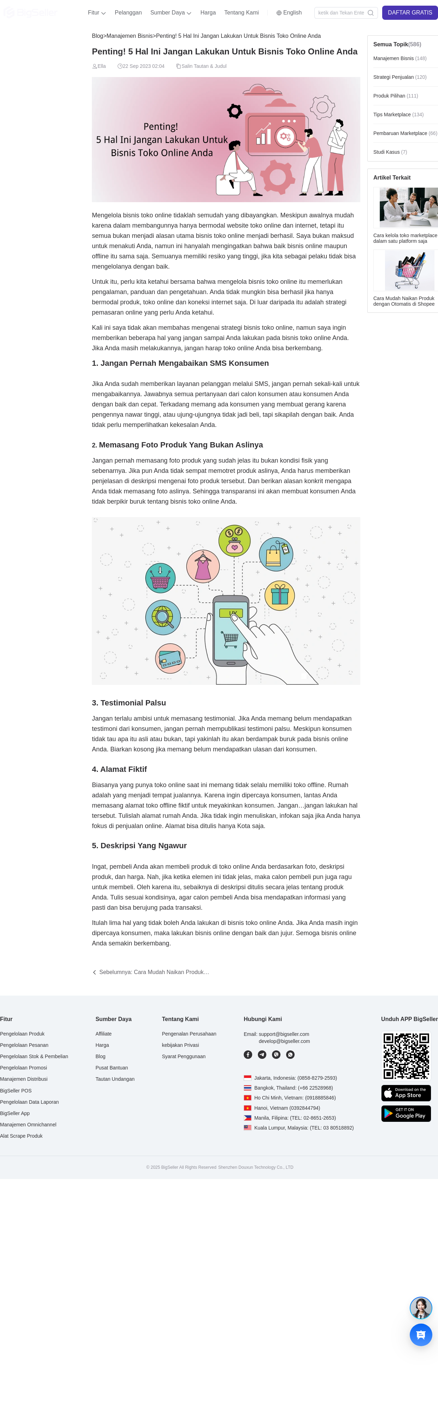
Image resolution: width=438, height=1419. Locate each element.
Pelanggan (128, 13)
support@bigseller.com (284, 1034)
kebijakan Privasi (180, 1045)
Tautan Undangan (115, 1079)
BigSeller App (15, 1113)
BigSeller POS (15, 1090)
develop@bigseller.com (284, 1041)
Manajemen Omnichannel (28, 1124)
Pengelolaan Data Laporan (29, 1101)
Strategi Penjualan (400, 77)
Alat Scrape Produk (21, 1136)
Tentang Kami (241, 13)
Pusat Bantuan (111, 1068)
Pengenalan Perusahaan (189, 1034)
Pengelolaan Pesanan (24, 1045)
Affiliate (103, 1034)
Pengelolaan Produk (22, 1034)
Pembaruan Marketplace (405, 133)
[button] (97, 12)
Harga (208, 13)
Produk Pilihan (395, 96)
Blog (97, 36)
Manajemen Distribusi (24, 1079)
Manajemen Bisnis (130, 36)
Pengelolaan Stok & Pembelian (34, 1056)
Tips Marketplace (398, 114)
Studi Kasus (390, 152)
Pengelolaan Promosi (23, 1068)
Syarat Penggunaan (184, 1056)
